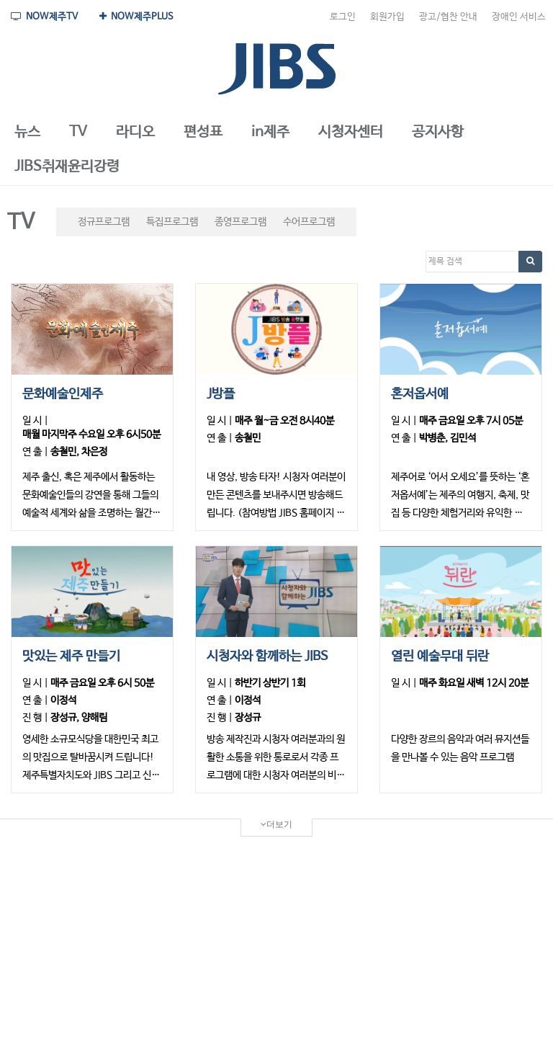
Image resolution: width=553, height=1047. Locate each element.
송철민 (248, 438)
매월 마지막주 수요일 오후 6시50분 (91, 434)
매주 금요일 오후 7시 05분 (471, 421)
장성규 (248, 717)
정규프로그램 (104, 222)
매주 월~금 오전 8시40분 (284, 421)
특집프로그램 (172, 222)
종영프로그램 (240, 222)
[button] (27, 132)
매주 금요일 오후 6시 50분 (102, 683)
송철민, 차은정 (78, 452)
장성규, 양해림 (78, 717)
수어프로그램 (309, 222)
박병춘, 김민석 (447, 438)
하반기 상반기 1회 (270, 683)
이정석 (63, 700)
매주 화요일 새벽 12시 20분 (474, 683)
